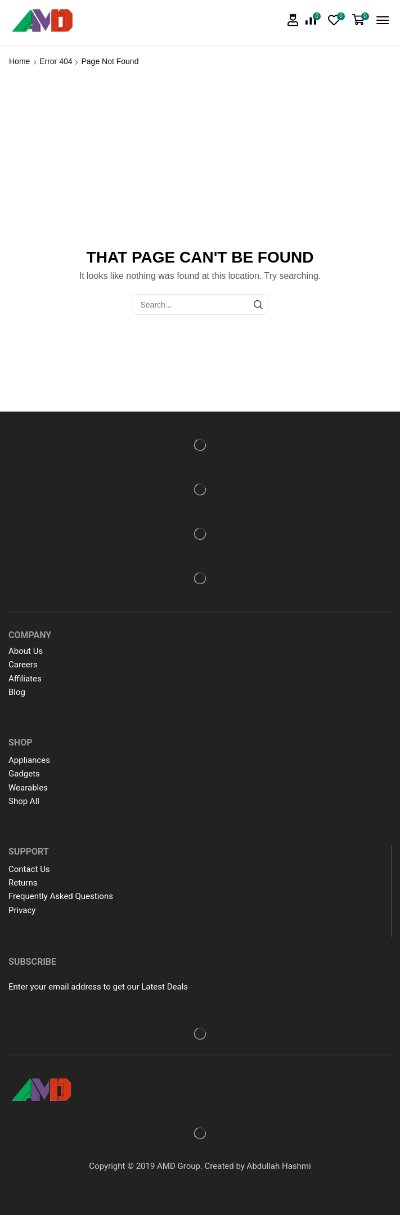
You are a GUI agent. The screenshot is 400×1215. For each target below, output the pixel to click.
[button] (293, 19)
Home (19, 61)
